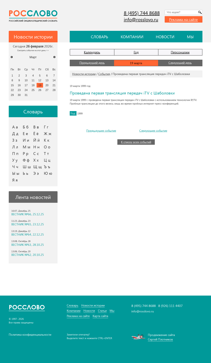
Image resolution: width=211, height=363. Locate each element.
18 (33, 85)
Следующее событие (153, 131)
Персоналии (180, 52)
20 (46, 85)
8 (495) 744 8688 (142, 13)
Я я (15, 179)
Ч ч (15, 166)
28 (54, 90)
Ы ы (15, 173)
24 (26, 90)
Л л (15, 146)
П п (15, 153)
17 (26, 85)
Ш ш (27, 166)
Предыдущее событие (101, 131)
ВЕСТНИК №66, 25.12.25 (27, 214)
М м (26, 146)
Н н (36, 146)
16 (19, 85)
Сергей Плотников (160, 339)
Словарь (99, 36)
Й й (36, 140)
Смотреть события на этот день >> (33, 50)
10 (26, 80)
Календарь (92, 52)
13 (46, 80)
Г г (46, 126)
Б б (26, 126)
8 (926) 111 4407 (170, 305)
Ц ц (47, 160)
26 (39, 90)
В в (36, 126)
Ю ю (48, 173)
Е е (25, 133)
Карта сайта (100, 316)
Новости (165, 36)
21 (54, 85)
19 (39, 85)
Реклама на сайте (183, 19)
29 (12, 94)
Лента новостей (33, 197)
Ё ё (36, 133)
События (104, 74)
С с (36, 153)
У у (15, 160)
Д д (15, 133)
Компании (132, 36)
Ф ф (26, 160)
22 (12, 90)
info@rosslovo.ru (141, 19)
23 (19, 90)
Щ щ (37, 166)
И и (26, 140)
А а (15, 126)
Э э (36, 173)
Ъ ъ (47, 166)
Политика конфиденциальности (30, 334)
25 (33, 90)
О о (47, 146)
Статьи (102, 311)
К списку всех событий (136, 142)
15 (12, 85)
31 (26, 94)
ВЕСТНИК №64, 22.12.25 (27, 234)
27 (46, 90)
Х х (36, 160)
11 (33, 80)
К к (46, 140)
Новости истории (84, 74)
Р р (25, 153)
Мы (190, 36)
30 (19, 94)
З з (14, 140)
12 (39, 80)
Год (136, 52)
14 (54, 80)
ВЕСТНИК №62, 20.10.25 (27, 255)
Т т (46, 153)
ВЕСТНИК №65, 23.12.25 (27, 224)
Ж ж (47, 133)
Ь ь (25, 173)
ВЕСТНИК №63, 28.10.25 (27, 245)
